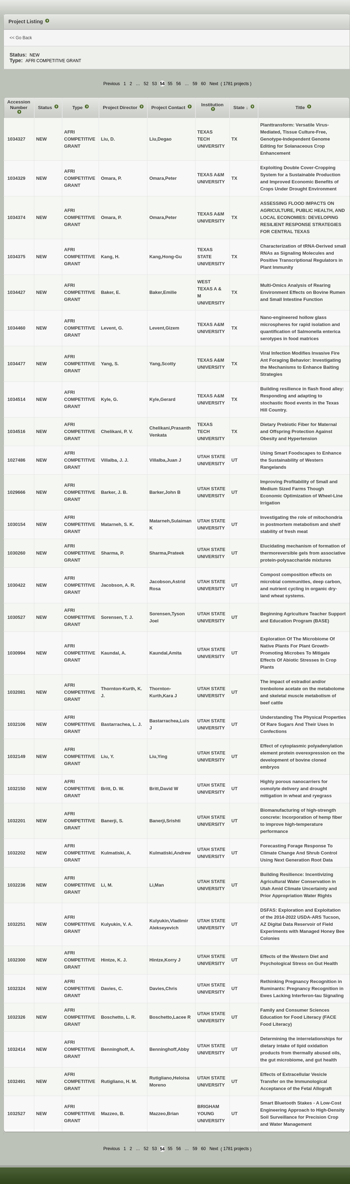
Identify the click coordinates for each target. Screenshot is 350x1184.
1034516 (16, 431)
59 (195, 83)
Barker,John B (164, 492)
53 (154, 83)
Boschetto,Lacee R (170, 1017)
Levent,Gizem (164, 328)
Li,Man (156, 885)
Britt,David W (163, 788)
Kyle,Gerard (162, 399)
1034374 (16, 217)
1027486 (16, 460)
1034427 (16, 292)
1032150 (16, 788)
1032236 (16, 885)
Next (213, 83)
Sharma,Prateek (166, 553)
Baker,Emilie (162, 292)
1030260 (16, 553)
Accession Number (18, 104)
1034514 (16, 399)
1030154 (16, 524)
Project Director (121, 107)
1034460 (16, 328)
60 (203, 83)
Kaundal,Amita (165, 653)
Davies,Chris (163, 988)
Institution (212, 104)
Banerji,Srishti (164, 820)
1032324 (16, 988)
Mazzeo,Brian (164, 1113)
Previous (111, 83)
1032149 (16, 756)
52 (146, 83)
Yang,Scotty (162, 363)
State (239, 107)
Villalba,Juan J (165, 460)
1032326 (16, 1017)
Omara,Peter (162, 178)
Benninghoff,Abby (169, 1049)
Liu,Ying (158, 756)
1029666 (16, 492)
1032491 (16, 1081)
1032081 (16, 692)
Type (78, 107)
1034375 (16, 256)
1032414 (16, 1049)
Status (45, 107)
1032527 (16, 1113)
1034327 (16, 139)
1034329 (16, 178)
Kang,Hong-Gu (165, 256)
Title (301, 107)
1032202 (16, 853)
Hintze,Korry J (164, 960)
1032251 (16, 924)
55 (170, 83)
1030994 (16, 653)
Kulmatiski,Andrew (170, 853)
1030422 (16, 585)
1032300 (16, 960)
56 (178, 83)
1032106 (16, 724)
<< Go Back (21, 37)
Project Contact (169, 107)
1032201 (16, 820)
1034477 (16, 363)
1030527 (16, 617)
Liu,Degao (160, 139)
